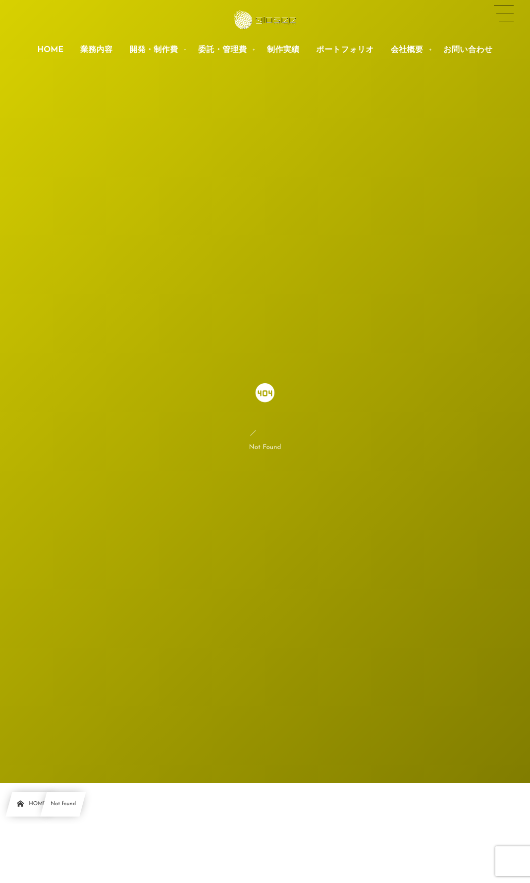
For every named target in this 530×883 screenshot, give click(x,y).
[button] (503, 13)
